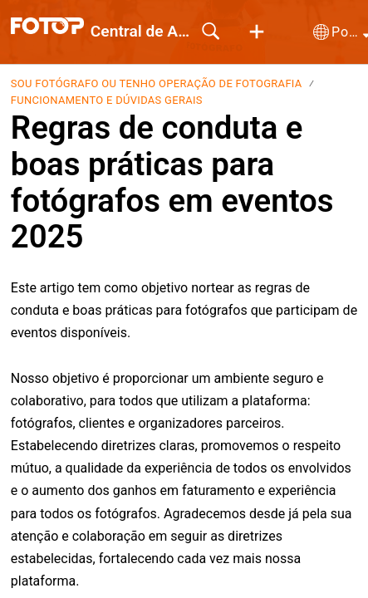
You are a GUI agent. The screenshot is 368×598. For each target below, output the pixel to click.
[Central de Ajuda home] (47, 25)
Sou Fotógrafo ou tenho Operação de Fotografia (156, 83)
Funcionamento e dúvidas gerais (107, 100)
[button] (256, 32)
